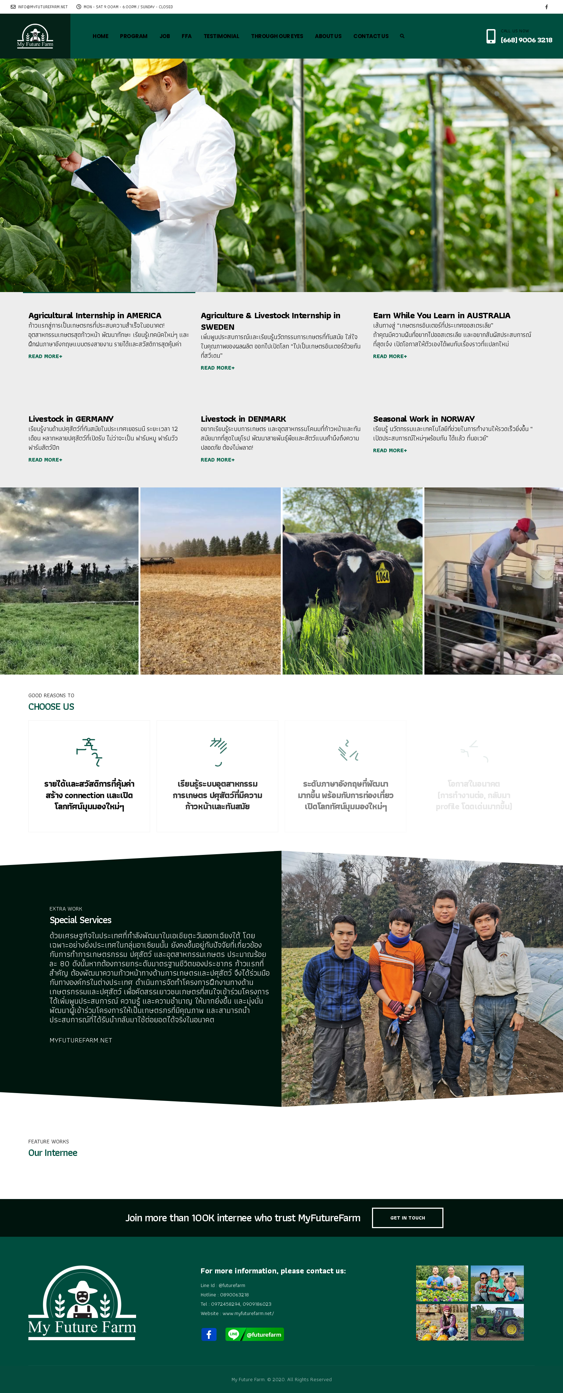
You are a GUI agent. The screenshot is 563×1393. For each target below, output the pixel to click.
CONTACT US (370, 36)
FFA (187, 36)
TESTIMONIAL (221, 36)
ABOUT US (328, 36)
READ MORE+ (45, 356)
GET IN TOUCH (407, 1218)
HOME (100, 36)
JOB (164, 36)
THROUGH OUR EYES (277, 36)
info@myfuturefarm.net (39, 7)
